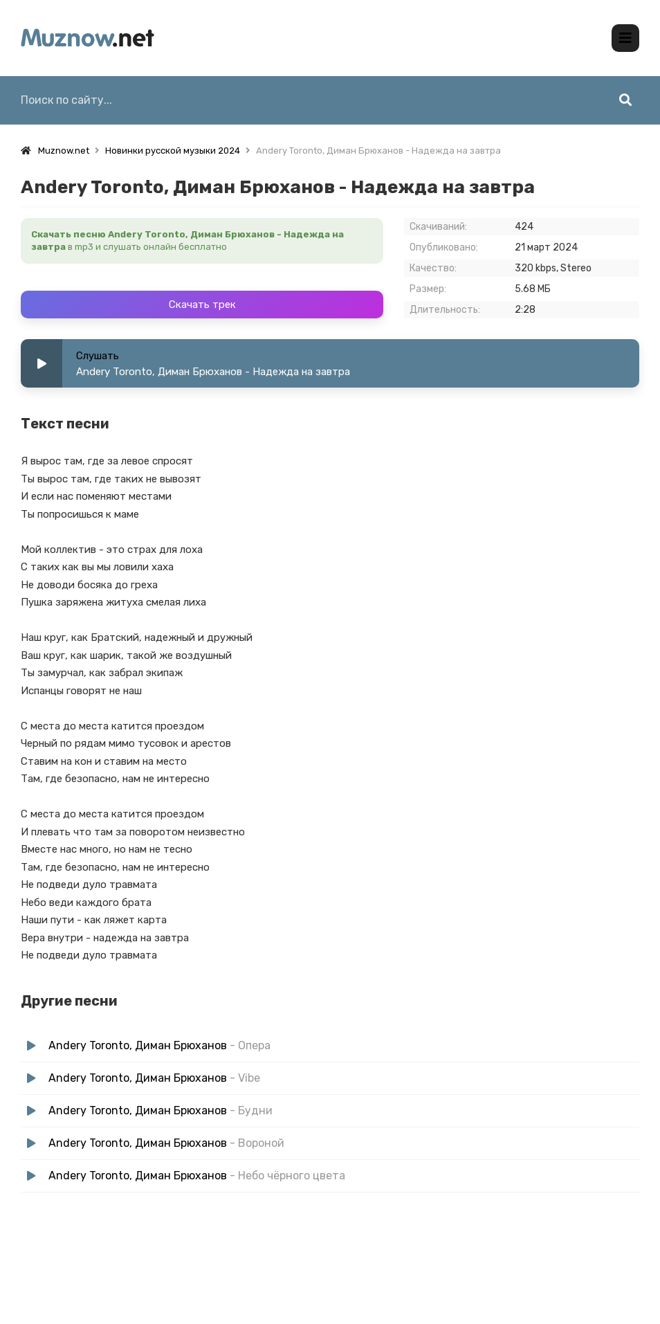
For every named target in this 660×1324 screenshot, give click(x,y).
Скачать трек (202, 304)
